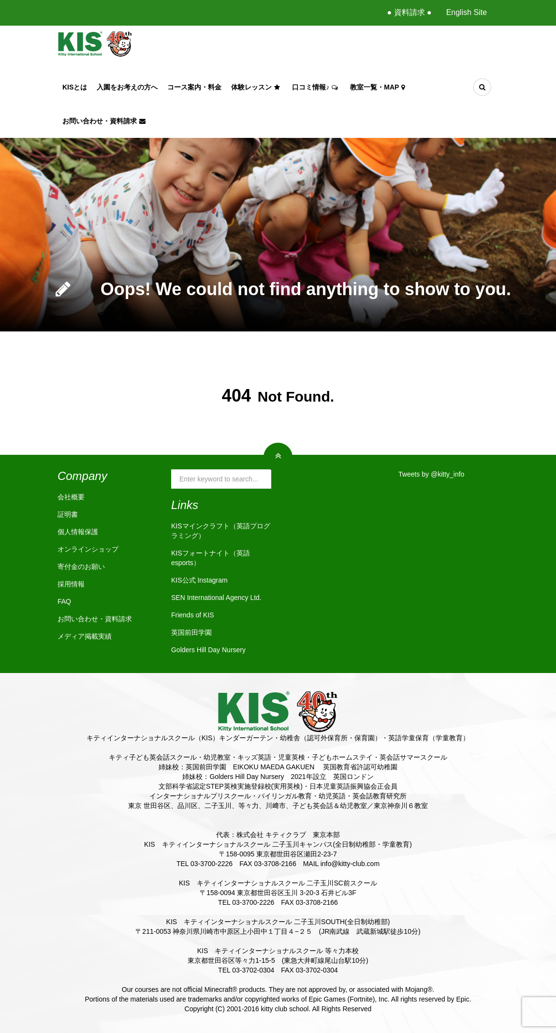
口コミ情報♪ (316, 87)
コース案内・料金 (194, 87)
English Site (466, 12)
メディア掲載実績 (85, 636)
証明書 (68, 514)
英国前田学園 (191, 632)
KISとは (74, 87)
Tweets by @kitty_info (431, 474)
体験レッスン (256, 87)
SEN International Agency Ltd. (216, 597)
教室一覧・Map (378, 87)
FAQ (64, 601)
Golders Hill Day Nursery (208, 650)
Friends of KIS (192, 615)
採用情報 (71, 584)
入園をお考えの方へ (127, 87)
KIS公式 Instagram (199, 580)
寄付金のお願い (81, 566)
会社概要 (71, 497)
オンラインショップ (88, 549)
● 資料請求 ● (409, 12)
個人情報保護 (78, 532)
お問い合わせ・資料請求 (105, 121)
